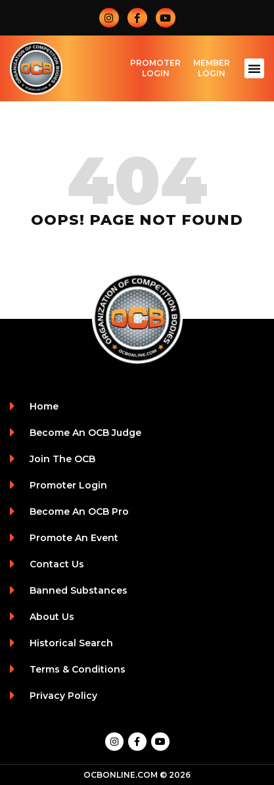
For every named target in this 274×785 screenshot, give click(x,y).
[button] (254, 68)
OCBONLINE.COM (120, 775)
